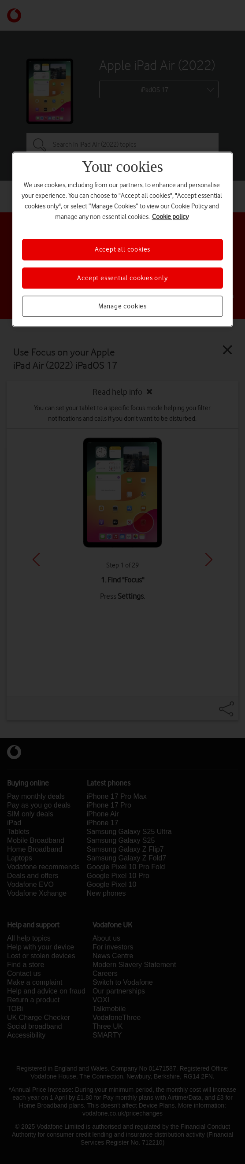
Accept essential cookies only (122, 278)
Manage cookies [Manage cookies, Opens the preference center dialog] (122, 306)
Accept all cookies (122, 250)
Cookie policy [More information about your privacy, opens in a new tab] (170, 217)
